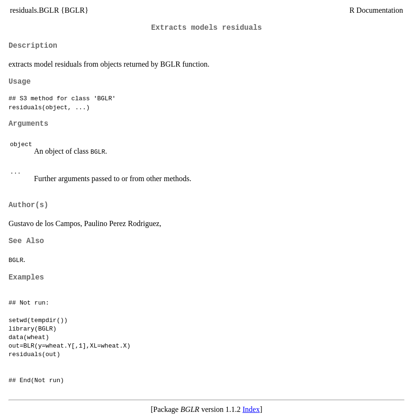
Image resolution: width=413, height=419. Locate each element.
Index (251, 409)
